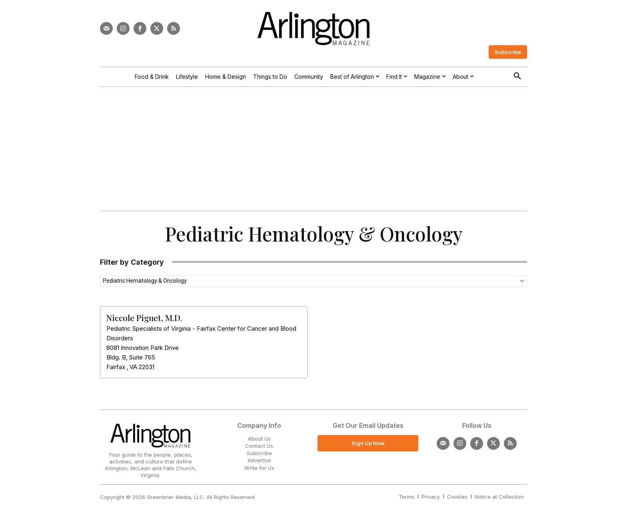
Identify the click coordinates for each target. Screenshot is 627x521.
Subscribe (259, 453)
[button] (517, 76)
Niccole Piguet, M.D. (144, 317)
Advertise (259, 460)
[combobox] (313, 281)
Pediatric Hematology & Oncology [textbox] (145, 280)
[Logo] (313, 28)
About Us (259, 438)
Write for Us (259, 468)
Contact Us (259, 446)
